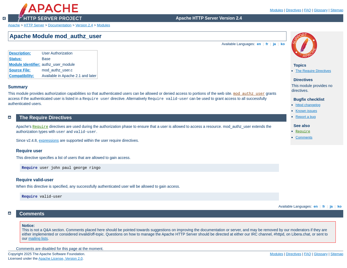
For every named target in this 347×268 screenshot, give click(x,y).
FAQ (307, 10)
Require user (29, 151)
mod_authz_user (249, 94)
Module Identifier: (24, 64)
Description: (20, 53)
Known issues (306, 111)
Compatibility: (21, 76)
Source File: (20, 70)
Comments (304, 137)
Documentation (59, 25)
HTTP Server (34, 25)
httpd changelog (308, 105)
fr (267, 44)
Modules (276, 10)
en (259, 44)
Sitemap (336, 10)
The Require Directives (313, 71)
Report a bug (306, 117)
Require (303, 131)
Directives (293, 10)
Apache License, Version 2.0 (60, 258)
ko (283, 44)
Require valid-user (35, 180)
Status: (15, 59)
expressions (49, 140)
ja (274, 44)
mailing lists (38, 238)
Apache (14, 25)
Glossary (320, 10)
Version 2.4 (84, 25)
